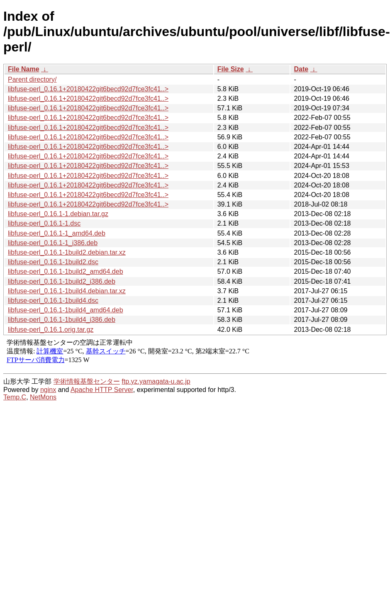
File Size (230, 69)
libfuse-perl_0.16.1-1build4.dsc (53, 300)
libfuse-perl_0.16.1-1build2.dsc (53, 261)
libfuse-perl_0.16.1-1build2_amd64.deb (65, 271)
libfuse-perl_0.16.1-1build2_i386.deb (61, 281)
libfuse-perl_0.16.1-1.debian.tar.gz (58, 213)
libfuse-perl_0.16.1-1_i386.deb (53, 242)
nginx (48, 389)
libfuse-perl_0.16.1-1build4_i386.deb (61, 319)
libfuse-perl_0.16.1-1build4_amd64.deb (65, 310)
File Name (23, 69)
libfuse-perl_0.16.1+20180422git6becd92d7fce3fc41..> (88, 88)
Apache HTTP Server (102, 389)
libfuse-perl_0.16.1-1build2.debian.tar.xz (67, 252)
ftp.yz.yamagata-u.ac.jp (156, 381)
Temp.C (14, 397)
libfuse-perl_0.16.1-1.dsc (44, 223)
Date (301, 69)
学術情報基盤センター (87, 381)
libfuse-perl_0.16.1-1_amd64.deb (56, 233)
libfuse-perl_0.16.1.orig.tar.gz (50, 329)
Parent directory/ (32, 79)
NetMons (43, 397)
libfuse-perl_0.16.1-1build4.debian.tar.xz (67, 290)
